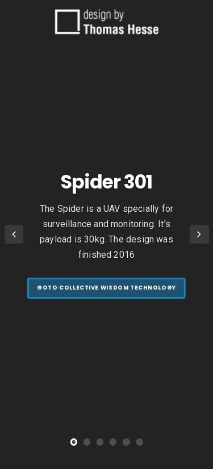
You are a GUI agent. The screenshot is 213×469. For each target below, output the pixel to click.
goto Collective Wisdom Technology (106, 287)
